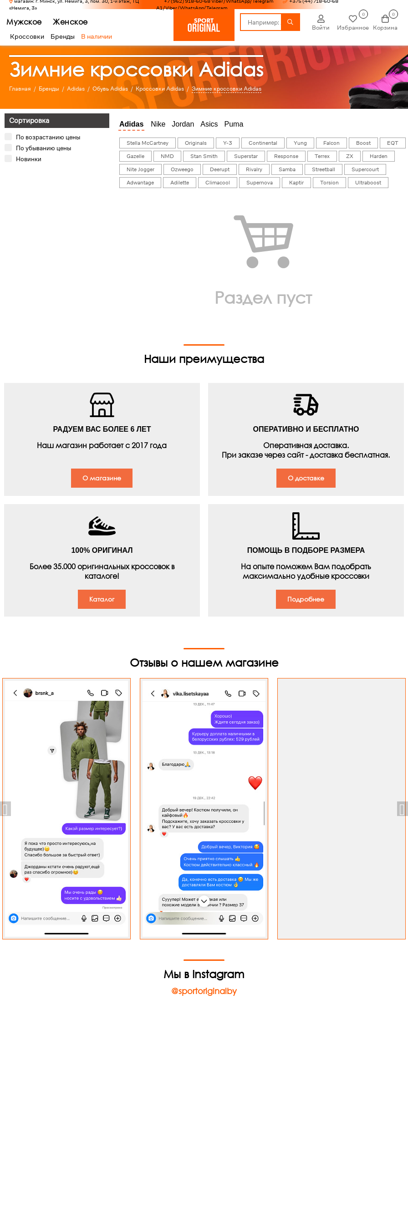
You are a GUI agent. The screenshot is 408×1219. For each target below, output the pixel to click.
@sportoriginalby (204, 991)
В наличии (96, 36)
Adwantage (140, 182)
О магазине (101, 478)
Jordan (183, 124)
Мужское (27, 21)
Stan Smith (204, 156)
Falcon (331, 143)
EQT (392, 143)
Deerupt (220, 169)
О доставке (306, 478)
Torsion (329, 182)
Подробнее (305, 599)
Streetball (323, 169)
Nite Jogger (140, 169)
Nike (158, 124)
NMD (167, 156)
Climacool (217, 182)
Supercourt (365, 169)
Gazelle (135, 156)
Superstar (246, 156)
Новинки (28, 158)
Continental (263, 143)
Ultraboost (368, 182)
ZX (349, 156)
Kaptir (296, 182)
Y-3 (227, 143)
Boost (363, 143)
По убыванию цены (43, 148)
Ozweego (182, 169)
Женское (74, 21)
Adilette (179, 182)
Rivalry (254, 169)
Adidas (131, 124)
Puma (234, 124)
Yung (300, 143)
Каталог (101, 599)
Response (286, 156)
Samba (287, 169)
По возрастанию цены (48, 137)
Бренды (63, 36)
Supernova (259, 182)
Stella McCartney (147, 143)
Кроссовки (27, 36)
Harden (379, 156)
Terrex (322, 156)
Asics (209, 124)
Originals (196, 143)
